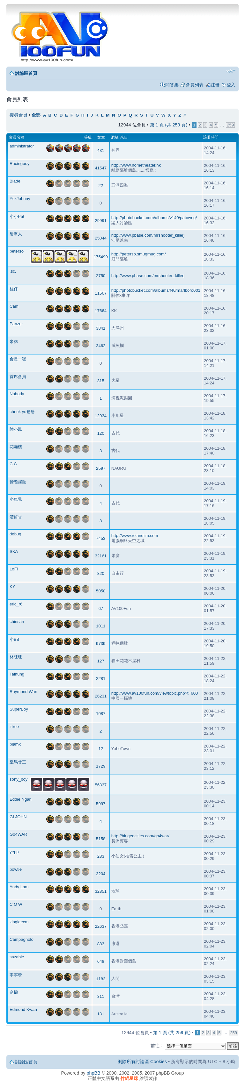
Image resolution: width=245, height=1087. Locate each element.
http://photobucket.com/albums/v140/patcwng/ (154, 217)
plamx (15, 744)
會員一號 (18, 359)
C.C (13, 463)
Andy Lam (19, 886)
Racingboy (19, 163)
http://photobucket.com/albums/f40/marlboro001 (155, 290)
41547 (101, 168)
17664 (101, 310)
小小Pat (17, 216)
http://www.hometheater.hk (136, 165)
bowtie (16, 869)
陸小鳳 (16, 429)
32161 (101, 556)
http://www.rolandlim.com (134, 535)
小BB (14, 639)
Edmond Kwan (23, 1009)
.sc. (13, 271)
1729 (100, 766)
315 (100, 380)
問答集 (172, 84)
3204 (100, 873)
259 (230, 125)
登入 (230, 84)
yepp (14, 851)
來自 (124, 137)
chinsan (17, 621)
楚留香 (16, 516)
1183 (100, 978)
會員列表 (195, 84)
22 (100, 185)
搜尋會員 (18, 115)
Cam (14, 306)
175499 (101, 256)
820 (100, 573)
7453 (100, 538)
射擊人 (16, 234)
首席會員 (18, 376)
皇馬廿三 (18, 762)
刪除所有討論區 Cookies (142, 1061)
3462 (100, 345)
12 (100, 748)
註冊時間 (211, 137)
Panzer (16, 323)
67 (100, 608)
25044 (101, 238)
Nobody (17, 393)
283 (100, 856)
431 (100, 150)
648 (100, 961)
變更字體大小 (230, 71)
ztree (14, 726)
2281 (100, 678)
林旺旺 (16, 656)
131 (100, 1014)
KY (12, 586)
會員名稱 (16, 137)
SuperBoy (19, 709)
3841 (100, 328)
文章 (101, 137)
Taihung (17, 674)
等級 (88, 137)
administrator (22, 146)
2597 (100, 468)
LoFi (14, 569)
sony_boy (18, 779)
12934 (101, 415)
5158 (100, 838)
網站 (114, 137)
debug (15, 534)
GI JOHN (18, 816)
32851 (101, 891)
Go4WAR (18, 834)
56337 (101, 785)
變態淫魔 (18, 481)
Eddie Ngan (21, 799)
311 (100, 996)
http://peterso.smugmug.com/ (138, 254)
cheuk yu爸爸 (22, 411)
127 (100, 661)
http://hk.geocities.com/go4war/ (140, 835)
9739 (100, 643)
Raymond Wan (23, 691)
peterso (17, 251)
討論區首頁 (26, 73)
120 (100, 433)
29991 (101, 220)
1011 (100, 626)
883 (100, 943)
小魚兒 (16, 499)
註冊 (215, 84)
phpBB (93, 1073)
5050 (100, 591)
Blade (15, 181)
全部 (36, 115)
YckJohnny (20, 198)
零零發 (16, 974)
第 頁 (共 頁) (169, 124)
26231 (101, 696)
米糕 (14, 341)
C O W (16, 904)
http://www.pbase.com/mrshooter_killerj (147, 235)
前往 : (156, 1045)
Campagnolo (21, 939)
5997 (100, 803)
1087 (100, 713)
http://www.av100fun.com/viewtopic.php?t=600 (154, 693)
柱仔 (14, 289)
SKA (14, 551)
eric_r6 (16, 604)
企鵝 (14, 992)
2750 (100, 275)
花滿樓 (16, 446)
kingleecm (19, 921)
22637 (101, 926)
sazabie (17, 957)
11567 (101, 293)
